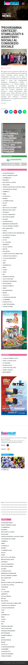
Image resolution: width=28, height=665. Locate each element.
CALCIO (4, 240)
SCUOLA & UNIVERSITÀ (8, 214)
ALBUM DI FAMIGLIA (7, 286)
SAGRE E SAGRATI (7, 370)
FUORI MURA (5, 237)
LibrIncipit (5, 244)
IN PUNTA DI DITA (6, 365)
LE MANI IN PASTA (7, 221)
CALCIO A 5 (5, 295)
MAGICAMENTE (6, 372)
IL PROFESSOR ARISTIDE (8, 297)
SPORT (3, 272)
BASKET (4, 292)
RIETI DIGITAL (5, 251)
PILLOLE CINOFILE (7, 247)
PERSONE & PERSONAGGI (9, 281)
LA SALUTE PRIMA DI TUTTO (9, 358)
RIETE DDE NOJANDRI (7, 217)
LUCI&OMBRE (5, 299)
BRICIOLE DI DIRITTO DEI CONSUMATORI (12, 233)
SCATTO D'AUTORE (7, 279)
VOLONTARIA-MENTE (7, 173)
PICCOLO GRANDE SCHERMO (9, 226)
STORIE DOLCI (5, 196)
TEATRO (4, 269)
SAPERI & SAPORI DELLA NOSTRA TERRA (13, 187)
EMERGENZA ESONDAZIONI (9, 224)
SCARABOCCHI (6, 265)
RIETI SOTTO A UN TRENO (9, 207)
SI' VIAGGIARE (5, 363)
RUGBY (3, 288)
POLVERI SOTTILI (6, 302)
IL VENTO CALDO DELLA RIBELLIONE (11, 253)
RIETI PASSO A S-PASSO (8, 182)
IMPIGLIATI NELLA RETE (8, 210)
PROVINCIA (5, 180)
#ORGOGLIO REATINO (7, 276)
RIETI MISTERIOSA (7, 290)
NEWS (3, 267)
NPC (3, 274)
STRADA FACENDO (7, 306)
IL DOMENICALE (6, 178)
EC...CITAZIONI (6, 242)
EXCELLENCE (5, 184)
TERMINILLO (5, 191)
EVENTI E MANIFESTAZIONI (9, 175)
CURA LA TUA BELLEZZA (8, 360)
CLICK (3, 260)
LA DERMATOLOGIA (7, 201)
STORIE (4, 230)
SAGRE (3, 205)
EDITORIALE (5, 212)
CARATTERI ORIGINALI (8, 304)
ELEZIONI (4, 219)
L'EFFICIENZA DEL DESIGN (9, 189)
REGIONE (4, 198)
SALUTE (4, 203)
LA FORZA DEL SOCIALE (8, 235)
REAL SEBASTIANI (7, 228)
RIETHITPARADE (6, 283)
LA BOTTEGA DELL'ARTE (8, 367)
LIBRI (3, 263)
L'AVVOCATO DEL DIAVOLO (9, 256)
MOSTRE (4, 249)
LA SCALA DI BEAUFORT (8, 258)
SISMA (3, 194)
